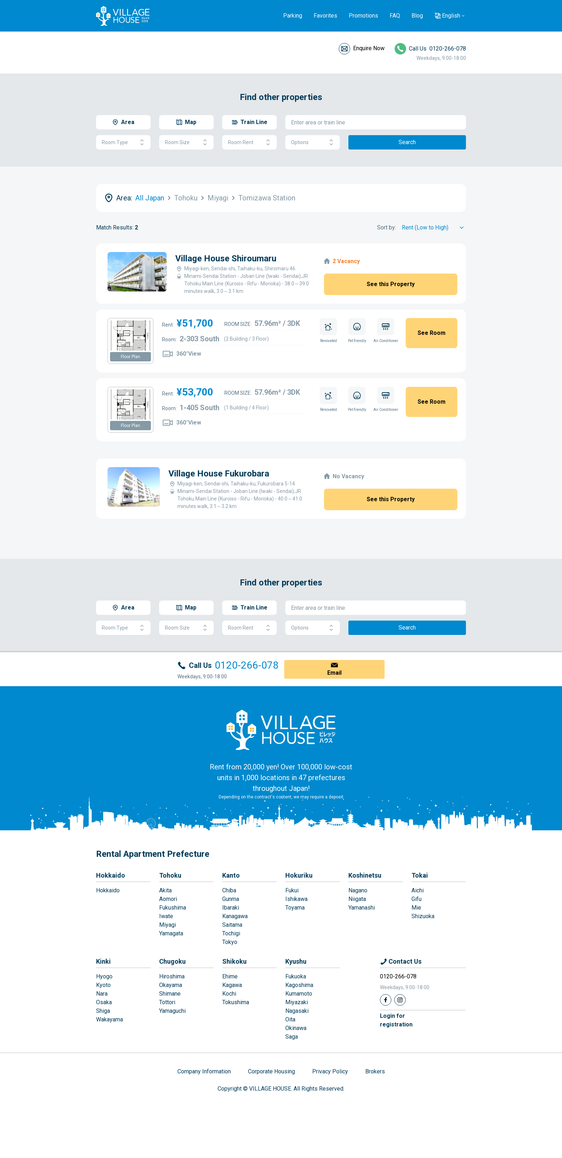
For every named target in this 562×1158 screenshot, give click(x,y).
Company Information (204, 1071)
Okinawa (295, 1028)
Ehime (230, 976)
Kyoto (103, 985)
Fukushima (172, 907)
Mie (416, 907)
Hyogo (104, 976)
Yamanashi (361, 907)
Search (407, 142)
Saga (291, 1036)
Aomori (168, 899)
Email (334, 672)
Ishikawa (296, 899)
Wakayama (109, 1019)
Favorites (325, 15)
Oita (290, 1019)
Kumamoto (298, 993)
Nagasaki (297, 1010)
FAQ (395, 15)
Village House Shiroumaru (225, 258)
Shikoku (234, 961)
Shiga (103, 1010)
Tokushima (235, 1002)
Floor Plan (130, 356)
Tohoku (170, 875)
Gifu (416, 899)
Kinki (103, 961)
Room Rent (249, 142)
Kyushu (295, 961)
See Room (432, 332)
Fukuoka (295, 976)
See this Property (391, 284)
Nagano (357, 890)
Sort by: (386, 227)
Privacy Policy (330, 1071)
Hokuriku (299, 875)
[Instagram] (400, 1000)
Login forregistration (396, 1020)
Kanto (231, 875)
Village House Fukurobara (218, 474)
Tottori (167, 1002)
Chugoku (172, 961)
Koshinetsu (364, 875)
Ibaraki (230, 907)
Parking (292, 15)
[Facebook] (385, 1000)
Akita (165, 890)
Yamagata (171, 933)
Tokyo (229, 942)
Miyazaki (296, 1002)
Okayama (170, 985)
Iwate (166, 916)
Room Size (186, 142)
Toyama (295, 907)
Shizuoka (422, 916)
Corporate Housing (271, 1071)
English (451, 15)
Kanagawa (235, 916)
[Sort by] (434, 227)
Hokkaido (110, 875)
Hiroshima (172, 976)
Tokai (419, 875)
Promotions (363, 15)
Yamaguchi (172, 1010)
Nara (102, 993)
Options (312, 142)
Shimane (170, 993)
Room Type (123, 142)
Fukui (292, 890)
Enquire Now (369, 48)
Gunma (230, 899)
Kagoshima (299, 985)
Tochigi (231, 933)
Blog (417, 15)
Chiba (229, 890)
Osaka (104, 1002)
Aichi (417, 890)
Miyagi (167, 924)
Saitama (232, 924)
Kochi (229, 993)
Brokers (375, 1071)
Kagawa (232, 985)
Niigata (357, 899)
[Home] (281, 729)
